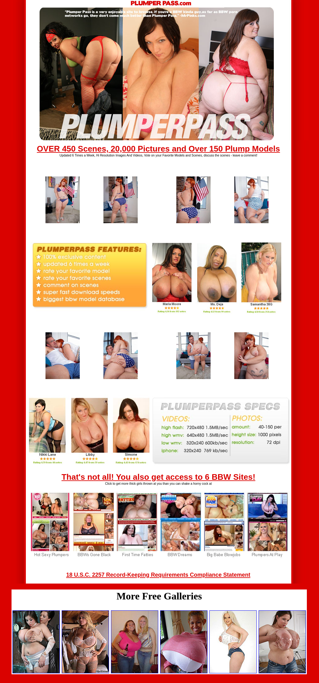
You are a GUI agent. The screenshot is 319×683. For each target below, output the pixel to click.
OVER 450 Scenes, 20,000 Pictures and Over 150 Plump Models (158, 148)
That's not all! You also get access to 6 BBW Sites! (158, 477)
